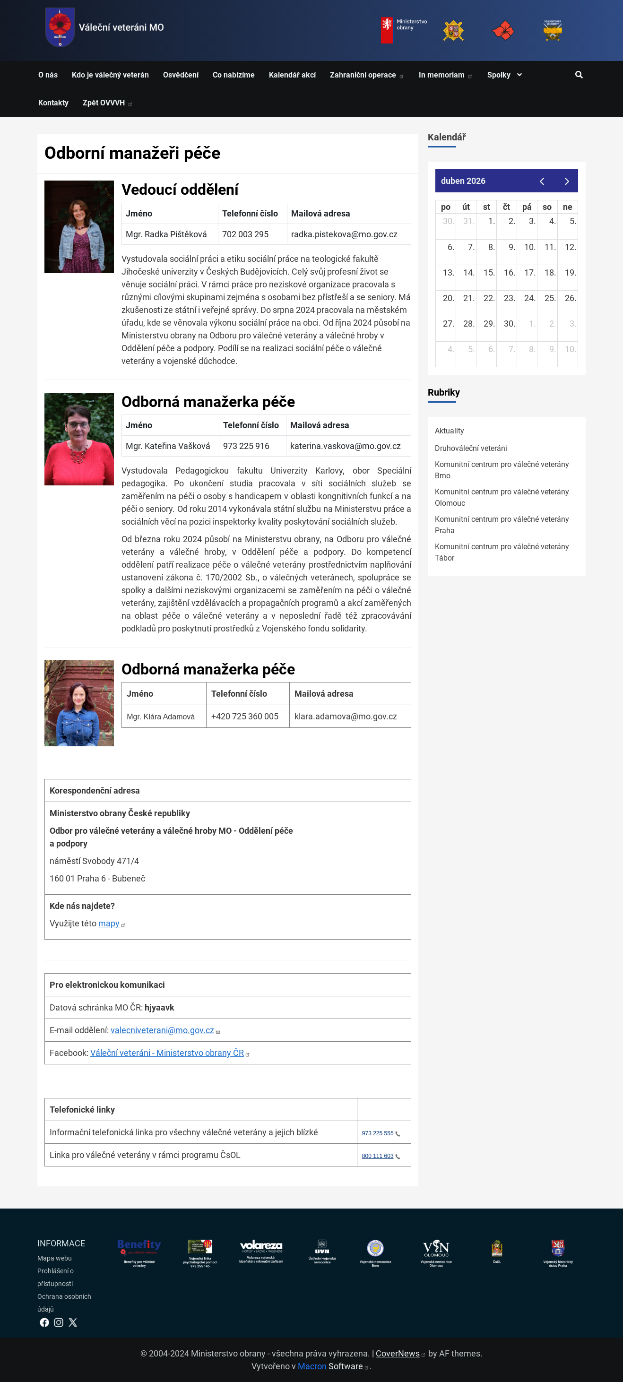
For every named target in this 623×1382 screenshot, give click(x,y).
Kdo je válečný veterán (110, 74)
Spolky (507, 74)
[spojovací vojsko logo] (104, 30)
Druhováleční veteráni (471, 448)
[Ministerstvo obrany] (404, 30)
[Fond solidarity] (553, 30)
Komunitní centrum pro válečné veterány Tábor (502, 552)
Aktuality (449, 430)
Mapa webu (54, 1258)
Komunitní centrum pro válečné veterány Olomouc (502, 497)
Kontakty (53, 102)
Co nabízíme (234, 74)
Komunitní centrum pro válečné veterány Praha (502, 525)
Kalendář (447, 137)
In (446, 74)
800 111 (381, 1156)
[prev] (542, 181)
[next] (567, 181)
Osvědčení (181, 74)
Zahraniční (367, 74)
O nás (48, 74)
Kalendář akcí (292, 74)
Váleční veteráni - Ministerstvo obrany (170, 1053)
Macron (334, 1366)
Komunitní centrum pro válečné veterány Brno (502, 470)
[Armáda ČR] (453, 30)
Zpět (108, 102)
